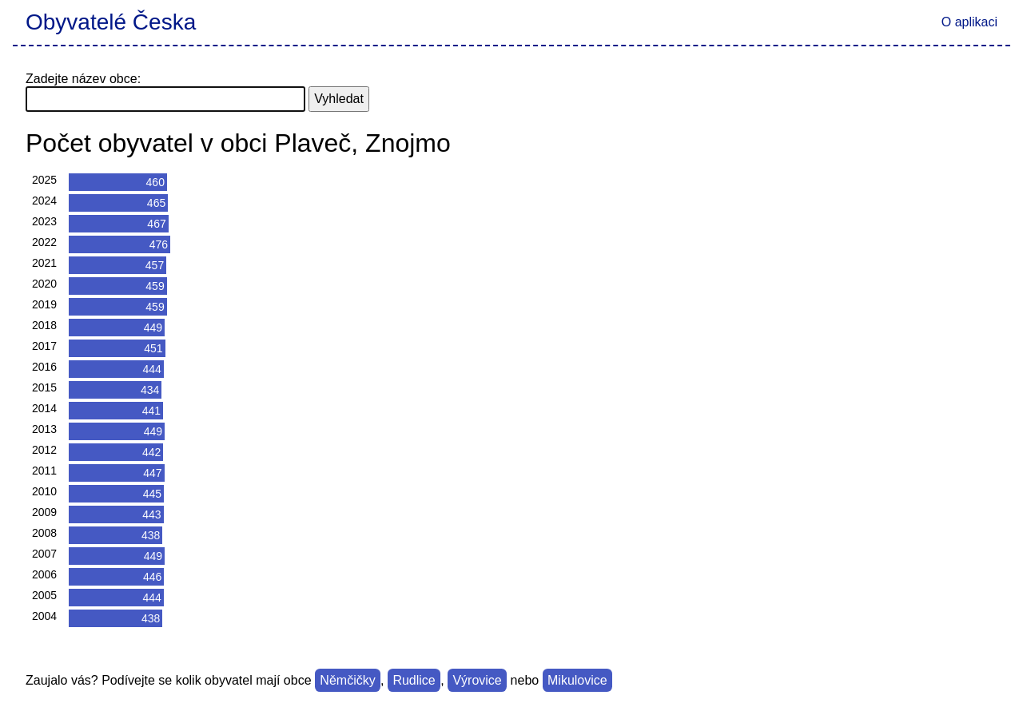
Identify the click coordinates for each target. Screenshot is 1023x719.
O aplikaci (969, 22)
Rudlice (413, 680)
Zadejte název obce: (83, 78)
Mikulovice (577, 680)
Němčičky (347, 680)
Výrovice (476, 680)
